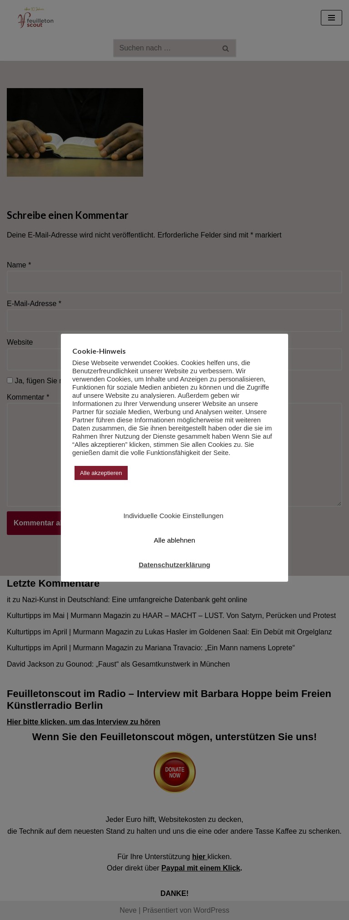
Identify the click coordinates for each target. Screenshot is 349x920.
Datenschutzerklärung (174, 565)
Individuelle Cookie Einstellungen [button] (173, 515)
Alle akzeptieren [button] (101, 473)
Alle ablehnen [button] (174, 540)
